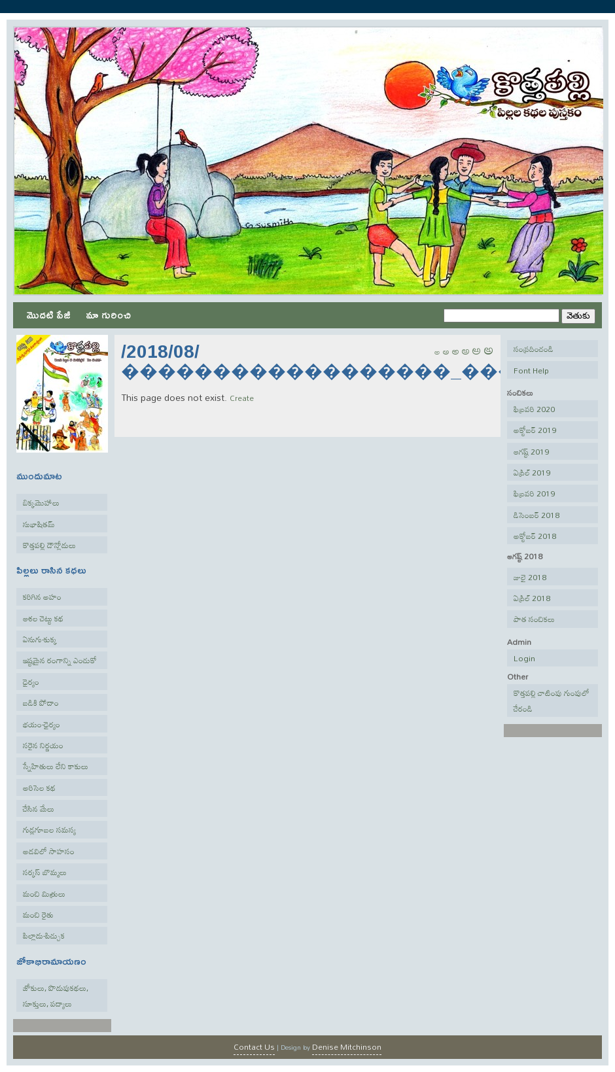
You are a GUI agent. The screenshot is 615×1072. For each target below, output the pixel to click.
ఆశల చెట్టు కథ (43, 618)
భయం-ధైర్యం (41, 724)
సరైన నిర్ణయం (43, 745)
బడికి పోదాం (41, 702)
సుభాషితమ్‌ (39, 524)
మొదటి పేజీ (48, 314)
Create (242, 398)
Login (524, 658)
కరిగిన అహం (42, 596)
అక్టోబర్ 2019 (535, 430)
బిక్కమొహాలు (41, 502)
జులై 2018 (530, 577)
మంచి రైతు (38, 914)
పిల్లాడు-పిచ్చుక (44, 935)
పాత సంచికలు (534, 619)
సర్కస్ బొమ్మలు (45, 872)
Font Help (531, 370)
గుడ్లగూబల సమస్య (49, 829)
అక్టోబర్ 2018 (535, 536)
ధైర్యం (31, 681)
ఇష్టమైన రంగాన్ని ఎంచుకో (60, 660)
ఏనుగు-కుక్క (40, 639)
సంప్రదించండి (534, 348)
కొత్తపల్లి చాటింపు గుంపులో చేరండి (551, 700)
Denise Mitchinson (346, 1046)
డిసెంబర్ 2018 (536, 515)
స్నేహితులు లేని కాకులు (55, 766)
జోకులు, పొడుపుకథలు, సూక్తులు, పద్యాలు (55, 995)
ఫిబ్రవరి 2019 (534, 493)
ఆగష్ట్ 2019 (531, 451)
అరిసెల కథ (39, 787)
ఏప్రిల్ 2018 (532, 598)
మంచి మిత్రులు (44, 893)
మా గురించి (108, 314)
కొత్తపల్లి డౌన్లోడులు (49, 545)
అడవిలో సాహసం (49, 851)
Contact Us (254, 1046)
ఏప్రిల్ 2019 (532, 472)
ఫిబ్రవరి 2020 (534, 409)
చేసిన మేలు (38, 808)
